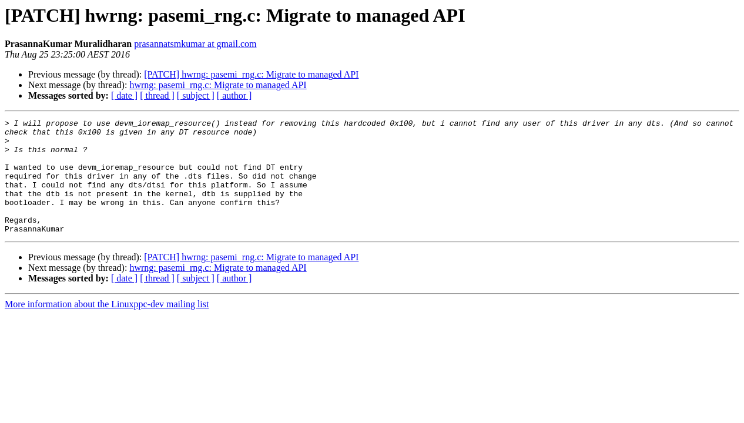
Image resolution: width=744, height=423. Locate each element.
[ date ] (124, 95)
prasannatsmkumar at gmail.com (195, 44)
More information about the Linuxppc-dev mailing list (107, 327)
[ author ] (234, 95)
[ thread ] (157, 95)
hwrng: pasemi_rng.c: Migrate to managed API (217, 85)
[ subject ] (196, 95)
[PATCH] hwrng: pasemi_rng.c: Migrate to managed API (251, 74)
